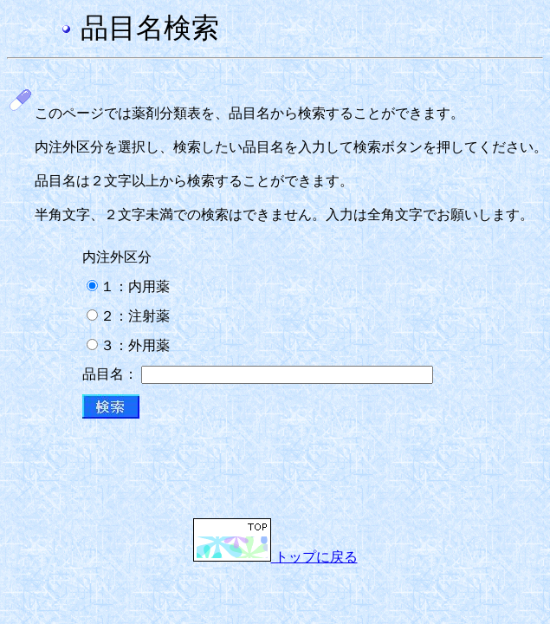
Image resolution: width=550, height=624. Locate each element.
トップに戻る (275, 556)
